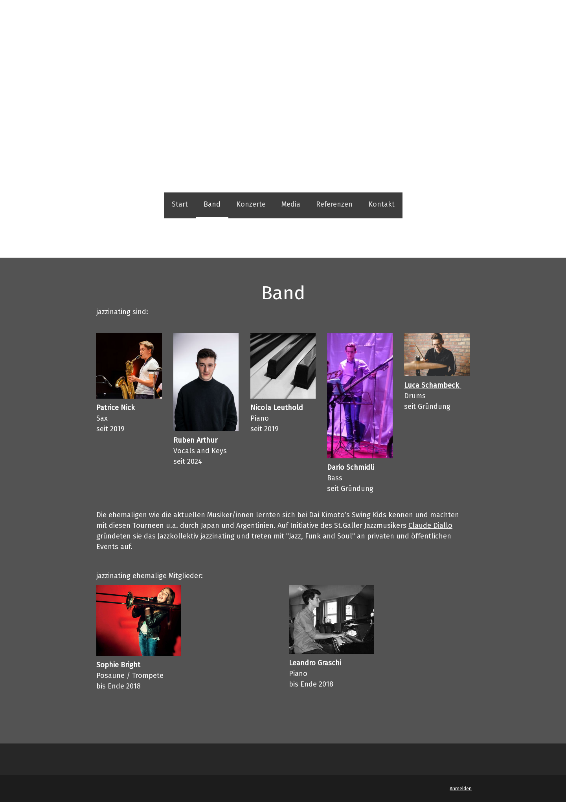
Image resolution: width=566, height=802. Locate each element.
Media (290, 204)
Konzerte (251, 204)
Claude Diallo (430, 525)
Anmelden (461, 788)
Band (212, 204)
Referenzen (334, 204)
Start (180, 204)
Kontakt (381, 204)
